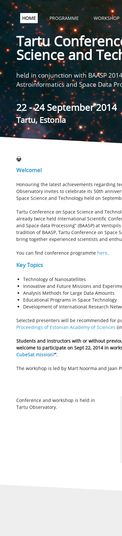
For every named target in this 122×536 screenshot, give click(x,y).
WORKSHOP (106, 18)
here (102, 253)
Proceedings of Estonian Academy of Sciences (65, 327)
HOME (29, 18)
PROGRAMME (64, 18)
